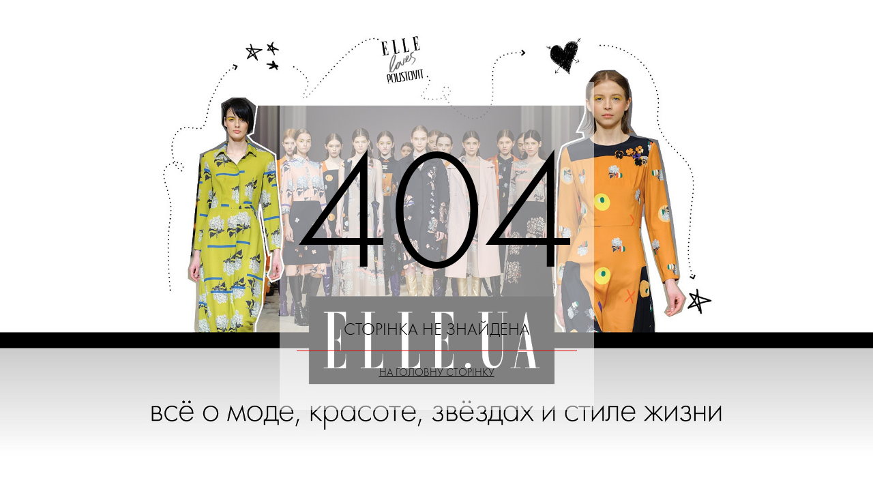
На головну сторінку (436, 372)
